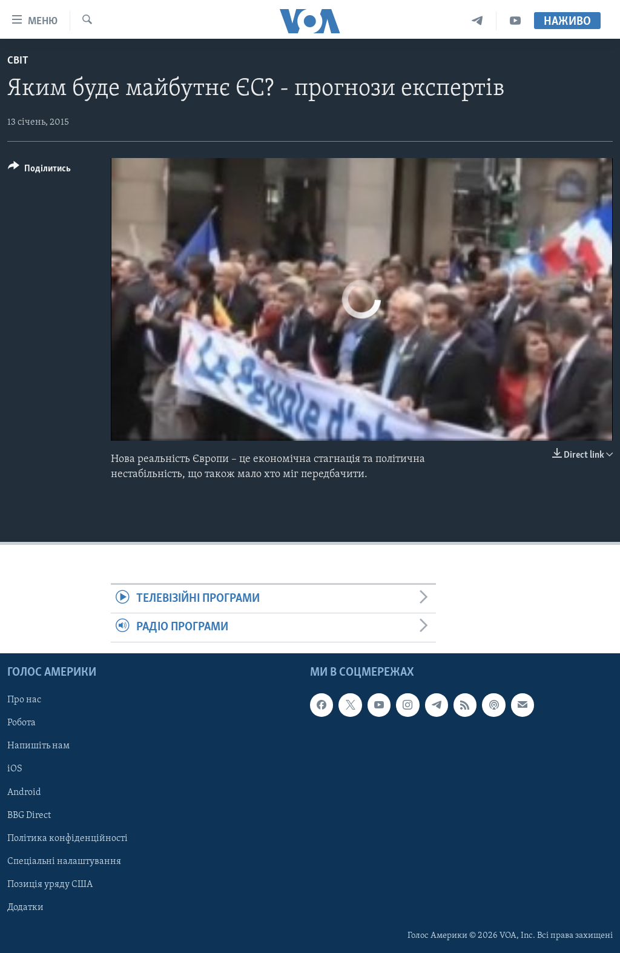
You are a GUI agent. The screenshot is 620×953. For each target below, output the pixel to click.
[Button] (39, 170)
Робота (21, 723)
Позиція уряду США (50, 884)
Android (24, 792)
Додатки (25, 907)
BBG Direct (29, 815)
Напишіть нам (38, 746)
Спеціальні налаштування (64, 861)
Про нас (24, 700)
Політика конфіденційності (67, 838)
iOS (14, 769)
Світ (17, 61)
